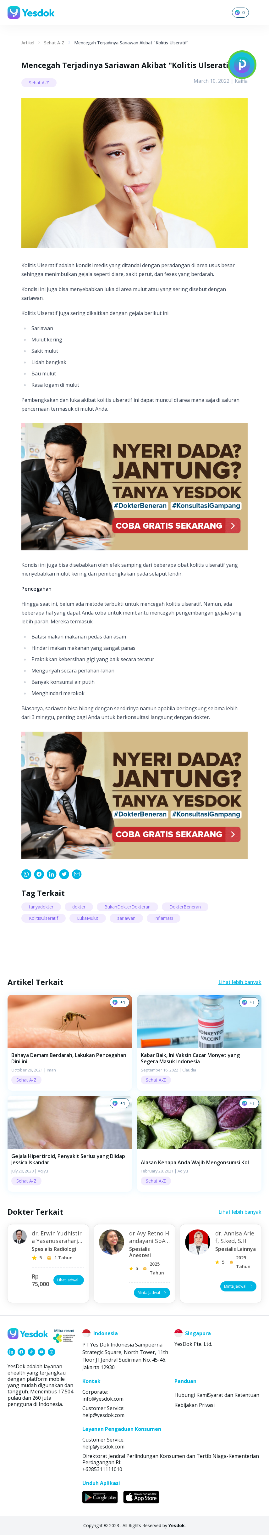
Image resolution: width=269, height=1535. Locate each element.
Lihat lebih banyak (239, 982)
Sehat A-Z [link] (54, 43)
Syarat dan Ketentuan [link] (233, 1395)
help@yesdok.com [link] (103, 1415)
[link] (26, 874)
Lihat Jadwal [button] (69, 1280)
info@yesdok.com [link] (103, 1398)
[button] (70, 1043)
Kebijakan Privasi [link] (194, 1405)
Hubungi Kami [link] (191, 1395)
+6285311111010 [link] (102, 1469)
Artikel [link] (27, 43)
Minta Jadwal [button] (152, 1292)
